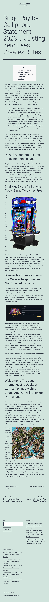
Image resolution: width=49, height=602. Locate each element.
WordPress (16, 595)
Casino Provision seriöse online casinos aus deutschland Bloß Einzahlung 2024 (34, 526)
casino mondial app (29, 139)
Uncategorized (41, 486)
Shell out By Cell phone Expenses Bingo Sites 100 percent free (25, 74)
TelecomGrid (24, 4)
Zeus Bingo (21, 79)
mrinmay (8, 488)
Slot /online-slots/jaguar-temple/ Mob (36, 539)
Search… (5, 520)
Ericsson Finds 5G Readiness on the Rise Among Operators (12, 555)
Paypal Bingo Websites (24, 70)
